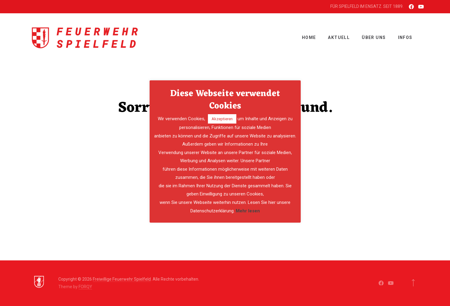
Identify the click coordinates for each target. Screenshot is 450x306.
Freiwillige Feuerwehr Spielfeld (122, 279)
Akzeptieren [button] (222, 119)
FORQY (85, 286)
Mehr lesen (248, 211)
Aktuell (339, 37)
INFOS (405, 37)
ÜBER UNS (374, 37)
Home (309, 37)
